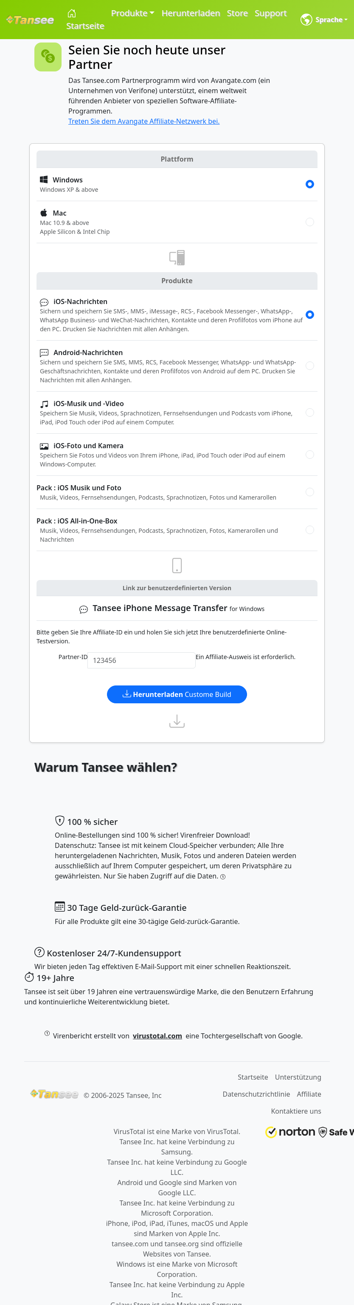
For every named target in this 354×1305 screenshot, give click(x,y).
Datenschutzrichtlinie (256, 1094)
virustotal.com (157, 1036)
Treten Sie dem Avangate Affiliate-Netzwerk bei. (144, 121)
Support (271, 13)
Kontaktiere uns (296, 1111)
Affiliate (309, 1094)
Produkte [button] (129, 13)
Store (237, 13)
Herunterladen (190, 13)
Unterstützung (298, 1077)
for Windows (172, 608)
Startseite (85, 20)
